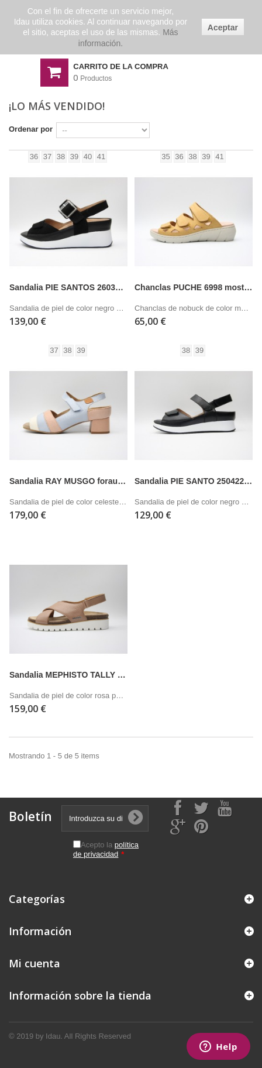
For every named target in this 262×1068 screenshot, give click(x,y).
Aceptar (223, 27)
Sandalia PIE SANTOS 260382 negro (68, 287)
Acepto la (106, 849)
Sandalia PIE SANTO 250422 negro (194, 481)
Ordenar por (31, 129)
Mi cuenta (34, 963)
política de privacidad (106, 849)
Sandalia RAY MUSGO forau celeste (68, 481)
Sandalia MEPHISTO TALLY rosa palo (68, 674)
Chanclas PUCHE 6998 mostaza (194, 287)
